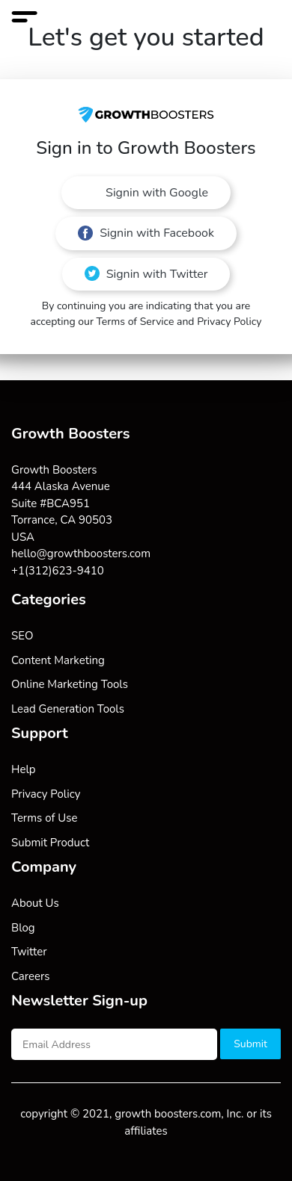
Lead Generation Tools (67, 708)
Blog (23, 927)
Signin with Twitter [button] (146, 274)
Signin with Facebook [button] (146, 233)
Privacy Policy (45, 794)
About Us (35, 903)
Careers (30, 976)
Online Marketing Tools (69, 684)
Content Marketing (58, 660)
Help (23, 769)
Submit (250, 1044)
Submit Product (50, 842)
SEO (22, 635)
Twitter (29, 951)
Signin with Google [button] (155, 193)
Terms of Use (44, 817)
